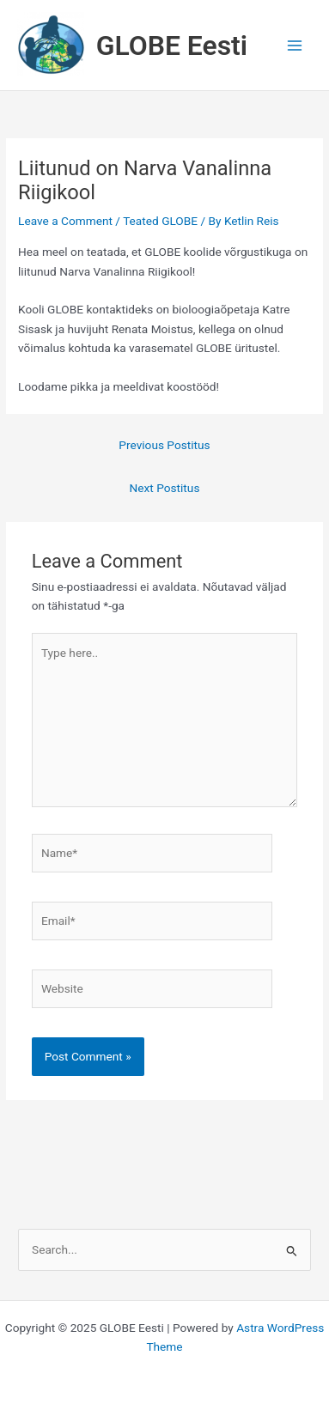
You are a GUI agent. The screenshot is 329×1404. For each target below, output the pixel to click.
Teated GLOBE (160, 221)
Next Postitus (165, 488)
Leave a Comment (65, 221)
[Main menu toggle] (295, 45)
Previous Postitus (164, 445)
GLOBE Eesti (171, 45)
